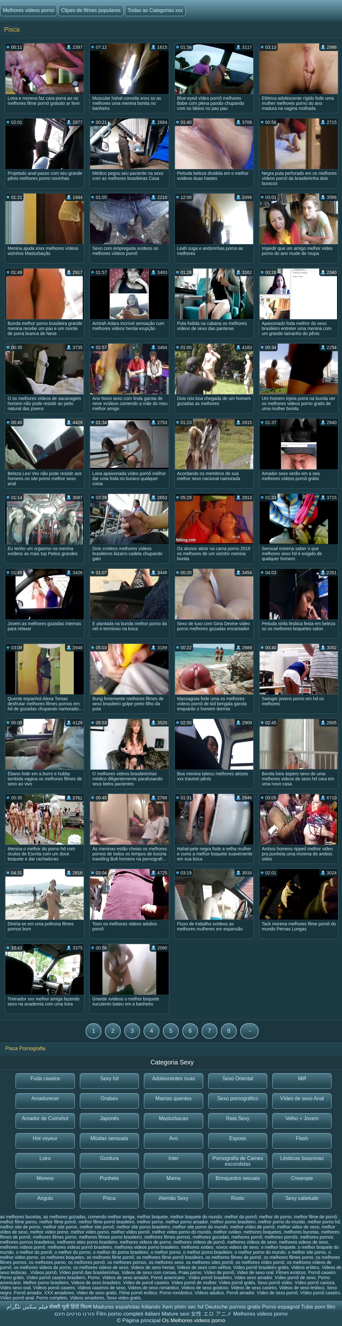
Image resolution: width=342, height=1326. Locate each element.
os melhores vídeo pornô (260, 1262)
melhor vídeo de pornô (252, 1226)
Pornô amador (28, 1292)
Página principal (142, 1320)
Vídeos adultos (209, 1292)
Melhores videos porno (28, 10)
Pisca (109, 1198)
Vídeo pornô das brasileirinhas (89, 1272)
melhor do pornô (240, 1216)
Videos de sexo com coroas (149, 1272)
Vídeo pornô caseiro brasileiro (55, 1277)
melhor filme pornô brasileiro (106, 1221)
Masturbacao (173, 1118)
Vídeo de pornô (219, 1272)
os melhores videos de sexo (100, 1267)
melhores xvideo (197, 1247)
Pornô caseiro (322, 1272)
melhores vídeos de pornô (199, 1242)
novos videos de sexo (237, 1247)
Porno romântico (175, 1292)
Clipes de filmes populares (91, 10)
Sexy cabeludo (302, 1198)
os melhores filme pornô (110, 1257)
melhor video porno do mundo (181, 1231)
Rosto (237, 1198)
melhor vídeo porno (49, 1231)
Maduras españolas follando (126, 1307)
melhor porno (150, 1221)
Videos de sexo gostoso (204, 1287)
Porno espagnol (281, 1307)
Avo (173, 1138)
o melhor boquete (278, 1247)
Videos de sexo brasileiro (95, 1282)
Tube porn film (318, 1307)
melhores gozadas (211, 1237)
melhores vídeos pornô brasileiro (80, 1247)
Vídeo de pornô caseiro (146, 1282)
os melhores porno (47, 1262)
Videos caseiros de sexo (101, 1287)
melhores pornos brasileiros (27, 1242)
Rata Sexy (237, 1118)
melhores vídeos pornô (22, 1247)
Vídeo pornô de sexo (295, 1277)
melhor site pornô (97, 1226)
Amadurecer (45, 1098)
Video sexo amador (253, 1277)
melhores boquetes (262, 1231)
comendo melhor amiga (111, 1216)
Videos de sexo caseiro (254, 1287)
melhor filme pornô (57, 1221)
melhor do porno (275, 1216)
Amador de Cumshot (45, 1118)
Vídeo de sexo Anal (302, 1098)
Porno (94, 1277)
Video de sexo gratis (96, 1292)
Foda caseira (45, 1078)
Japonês (109, 1118)
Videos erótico (305, 1267)
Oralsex (109, 1098)
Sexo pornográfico (237, 1098)
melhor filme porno (18, 1221)
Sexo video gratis (124, 1297)
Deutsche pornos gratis (233, 1307)
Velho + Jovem (302, 1118)
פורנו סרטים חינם (75, 1314)
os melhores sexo (166, 1262)
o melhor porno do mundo (260, 1252)
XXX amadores (59, 1292)
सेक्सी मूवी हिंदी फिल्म (70, 1307)
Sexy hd (109, 1078)
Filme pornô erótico (138, 1292)
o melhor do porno (73, 1252)
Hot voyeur (45, 1138)
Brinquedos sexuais (238, 1178)
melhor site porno (60, 1226)
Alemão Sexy (173, 1198)
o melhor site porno (307, 1252)
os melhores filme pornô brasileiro (169, 1257)
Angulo (45, 1198)
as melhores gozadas (64, 1216)
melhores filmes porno (55, 1237)
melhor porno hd (323, 1221)
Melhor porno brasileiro (45, 1282)
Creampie (302, 1178)
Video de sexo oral (255, 1272)
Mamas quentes (174, 1098)
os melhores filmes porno (288, 1257)
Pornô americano (168, 1277)
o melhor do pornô (34, 1252)
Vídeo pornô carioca (314, 1282)
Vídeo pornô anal (17, 1297)
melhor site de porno (20, 1226)
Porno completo (51, 1297)
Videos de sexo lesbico (302, 1287)
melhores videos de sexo (303, 1242)
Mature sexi (176, 1314)
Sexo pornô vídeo (274, 1282)
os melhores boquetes (62, 1257)
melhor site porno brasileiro (143, 1226)
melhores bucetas (301, 1231)
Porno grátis (12, 1277)
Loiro (45, 1158)
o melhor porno (166, 1252)
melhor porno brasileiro (232, 1221)
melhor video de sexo (298, 1226)
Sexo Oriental (238, 1078)
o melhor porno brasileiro (207, 1252)
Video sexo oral (15, 1287)
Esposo (237, 1138)
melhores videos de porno (145, 1242)
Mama (173, 1178)
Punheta (109, 1178)
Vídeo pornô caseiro (320, 1292)
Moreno (45, 1178)
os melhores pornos (126, 1262)
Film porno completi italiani (128, 1314)
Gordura (109, 1158)
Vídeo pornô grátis (237, 1282)
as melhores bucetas (20, 1216)
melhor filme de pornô (315, 1216)
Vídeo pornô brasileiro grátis (261, 1267)
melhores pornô (246, 1237)
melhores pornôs (281, 1237)
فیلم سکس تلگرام (27, 1307)
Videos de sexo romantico (153, 1287)
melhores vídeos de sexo (252, 1242)
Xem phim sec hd (182, 1307)
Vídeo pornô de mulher (193, 1282)
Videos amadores (87, 1297)
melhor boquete (152, 1216)
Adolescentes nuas (173, 1078)
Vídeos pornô (43, 1272)
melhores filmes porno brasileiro (110, 1237)
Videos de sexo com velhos (204, 1267)
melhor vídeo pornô (130, 1231)
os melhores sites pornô (209, 1262)
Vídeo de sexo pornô (277, 1292)
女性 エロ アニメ (211, 1314)
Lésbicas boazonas (302, 1158)
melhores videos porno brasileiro (146, 1247)
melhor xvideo (227, 1231)
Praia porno (189, 1272)
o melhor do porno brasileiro (120, 1252)
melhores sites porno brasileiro (87, 1242)
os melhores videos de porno (42, 1267)
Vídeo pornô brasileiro (210, 1277)
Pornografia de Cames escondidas (237, 1161)
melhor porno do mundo (281, 1221)
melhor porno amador (186, 1221)
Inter (173, 1158)
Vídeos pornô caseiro (54, 1287)
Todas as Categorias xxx (155, 10)
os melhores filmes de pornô (233, 1257)
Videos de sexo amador (125, 1277)
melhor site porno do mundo (200, 1226)
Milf (302, 1078)
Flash (302, 1138)
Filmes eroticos (291, 1272)
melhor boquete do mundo (196, 1216)
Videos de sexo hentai (152, 1267)
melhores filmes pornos (167, 1237)
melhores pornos (316, 1237)
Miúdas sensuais (109, 1138)
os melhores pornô (86, 1262)
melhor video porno (90, 1231)
